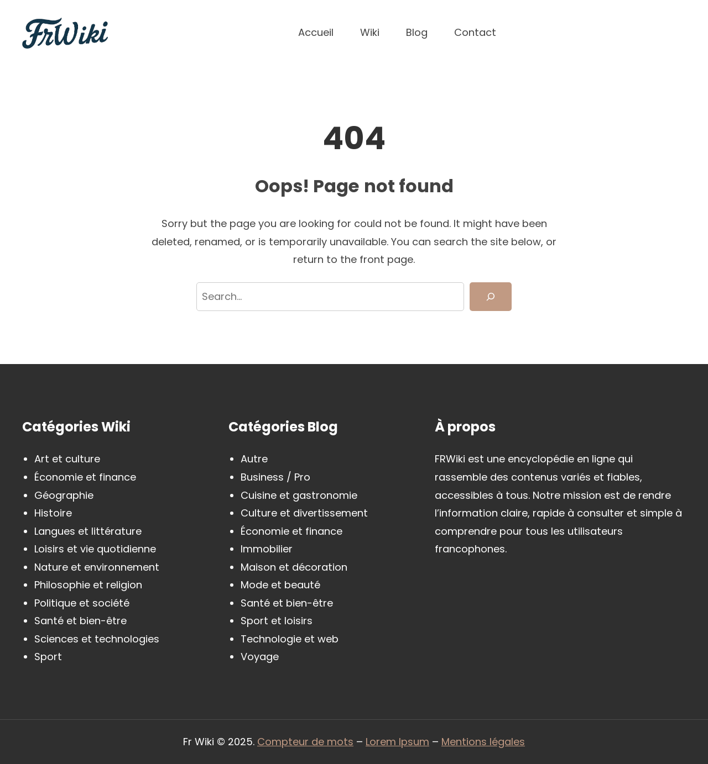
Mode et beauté (280, 585)
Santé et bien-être (80, 621)
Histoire (53, 513)
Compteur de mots (305, 742)
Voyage (260, 656)
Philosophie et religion (88, 585)
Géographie (63, 495)
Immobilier (267, 549)
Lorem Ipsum (397, 742)
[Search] (491, 297)
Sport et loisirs (277, 621)
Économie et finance (85, 477)
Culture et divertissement (304, 513)
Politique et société (81, 603)
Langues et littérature (88, 531)
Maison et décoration (294, 567)
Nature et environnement (96, 567)
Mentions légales (483, 742)
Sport (48, 656)
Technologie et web (290, 639)
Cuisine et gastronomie (299, 495)
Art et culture (67, 459)
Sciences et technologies (96, 639)
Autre (254, 459)
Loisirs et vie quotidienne (95, 549)
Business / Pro (275, 477)
